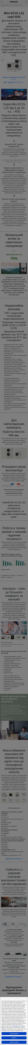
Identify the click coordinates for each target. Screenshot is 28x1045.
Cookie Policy (16, 1026)
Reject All (14, 1037)
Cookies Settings (14, 1033)
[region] (14, 1021)
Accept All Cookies (14, 1042)
